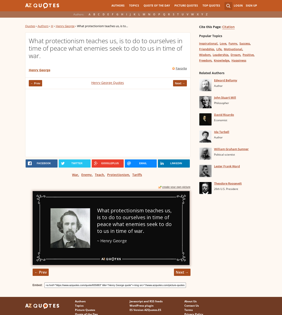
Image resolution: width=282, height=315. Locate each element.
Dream (235, 55)
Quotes (30, 26)
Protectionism (118, 175)
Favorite (181, 68)
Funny (233, 43)
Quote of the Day (157, 5)
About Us (190, 301)
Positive (248, 55)
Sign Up (251, 5)
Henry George (65, 26)
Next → (180, 83)
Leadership (220, 55)
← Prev (36, 83)
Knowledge (221, 60)
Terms (188, 310)
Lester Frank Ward (227, 166)
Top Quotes (211, 5)
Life (219, 49)
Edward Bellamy (225, 80)
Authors (118, 5)
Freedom (205, 60)
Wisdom (204, 55)
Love (223, 43)
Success (244, 43)
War (75, 175)
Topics (134, 5)
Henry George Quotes (107, 83)
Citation (228, 27)
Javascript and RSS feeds (146, 301)
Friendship (206, 49)
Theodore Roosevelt (228, 183)
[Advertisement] (107, 123)
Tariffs (137, 175)
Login (238, 5)
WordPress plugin (142, 306)
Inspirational (208, 43)
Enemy (86, 175)
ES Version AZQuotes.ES (145, 310)
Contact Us (191, 306)
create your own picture (176, 187)
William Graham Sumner (231, 149)
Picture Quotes (186, 5)
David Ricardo (224, 115)
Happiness (238, 60)
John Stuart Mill (225, 97)
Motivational (233, 49)
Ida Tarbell (221, 132)
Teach (99, 175)
